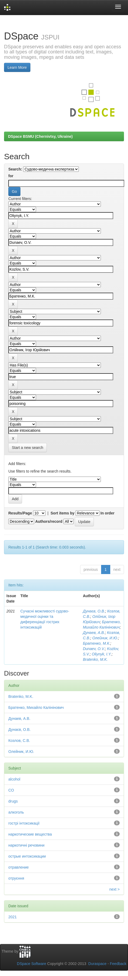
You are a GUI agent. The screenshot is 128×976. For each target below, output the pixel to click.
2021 (12, 917)
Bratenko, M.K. (95, 659)
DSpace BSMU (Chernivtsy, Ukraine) (40, 136)
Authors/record (48, 521)
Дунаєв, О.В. (94, 611)
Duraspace (97, 964)
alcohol (14, 779)
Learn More (17, 67)
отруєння (16, 878)
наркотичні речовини (26, 845)
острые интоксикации (27, 856)
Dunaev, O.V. (94, 649)
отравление (18, 867)
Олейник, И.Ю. (105, 638)
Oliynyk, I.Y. (101, 654)
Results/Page (20, 513)
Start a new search (27, 447)
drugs (13, 801)
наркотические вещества (30, 834)
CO (11, 790)
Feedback (118, 964)
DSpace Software (31, 964)
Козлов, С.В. (19, 740)
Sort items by (62, 513)
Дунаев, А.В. (94, 632)
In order (108, 513)
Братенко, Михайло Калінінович (36, 707)
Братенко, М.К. (96, 643)
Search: (15, 169)
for (10, 176)
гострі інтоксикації (24, 823)
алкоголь (16, 812)
